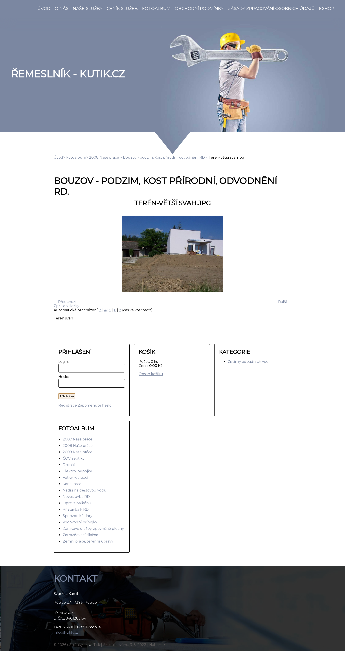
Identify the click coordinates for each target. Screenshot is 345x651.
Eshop (326, 8)
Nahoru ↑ (157, 645)
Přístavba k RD (76, 509)
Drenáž (69, 465)
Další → (284, 302)
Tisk (96, 645)
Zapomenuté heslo (95, 405)
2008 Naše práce (104, 157)
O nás (61, 8)
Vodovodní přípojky (80, 522)
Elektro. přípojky (77, 471)
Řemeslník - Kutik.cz (68, 74)
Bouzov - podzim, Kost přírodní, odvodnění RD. (164, 157)
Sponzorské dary (77, 516)
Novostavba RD (76, 497)
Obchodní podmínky (199, 8)
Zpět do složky (66, 306)
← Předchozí (65, 302)
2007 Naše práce (77, 439)
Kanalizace (72, 484)
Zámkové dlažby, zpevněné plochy (93, 528)
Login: (62, 361)
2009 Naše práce (77, 452)
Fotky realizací (75, 477)
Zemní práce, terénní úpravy (88, 541)
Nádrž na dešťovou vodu (84, 490)
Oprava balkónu (77, 503)
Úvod (43, 8)
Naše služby (87, 8)
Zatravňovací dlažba (80, 535)
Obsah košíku (151, 374)
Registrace (67, 405)
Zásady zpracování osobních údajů (271, 8)
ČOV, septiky (73, 458)
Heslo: (62, 377)
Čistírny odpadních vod (248, 361)
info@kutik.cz (66, 632)
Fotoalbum (156, 8)
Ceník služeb (122, 8)
